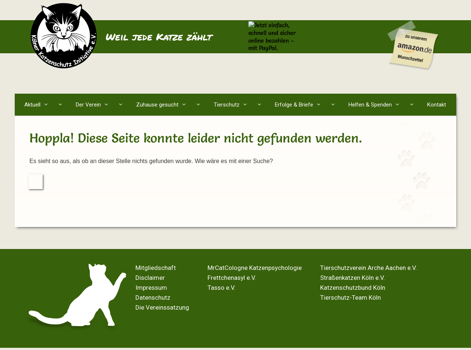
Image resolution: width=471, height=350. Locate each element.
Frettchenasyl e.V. (232, 277)
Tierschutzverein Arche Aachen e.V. (368, 267)
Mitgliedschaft (155, 267)
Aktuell (46, 105)
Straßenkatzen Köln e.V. (352, 277)
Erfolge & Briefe (308, 105)
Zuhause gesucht (171, 105)
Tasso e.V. (222, 287)
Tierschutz (241, 105)
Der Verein (103, 105)
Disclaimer (150, 277)
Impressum (151, 287)
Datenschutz (152, 297)
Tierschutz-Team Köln (350, 297)
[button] (62, 105)
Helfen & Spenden (384, 105)
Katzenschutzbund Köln (352, 287)
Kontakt (436, 104)
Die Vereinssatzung (162, 307)
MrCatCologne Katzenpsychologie (255, 267)
